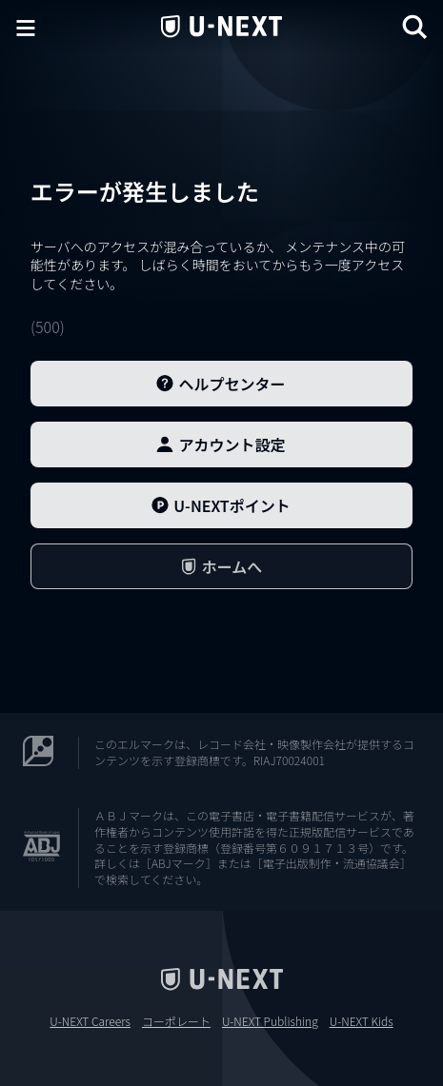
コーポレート (176, 1021)
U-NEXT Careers (90, 1021)
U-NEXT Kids (361, 1021)
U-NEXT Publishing (270, 1021)
